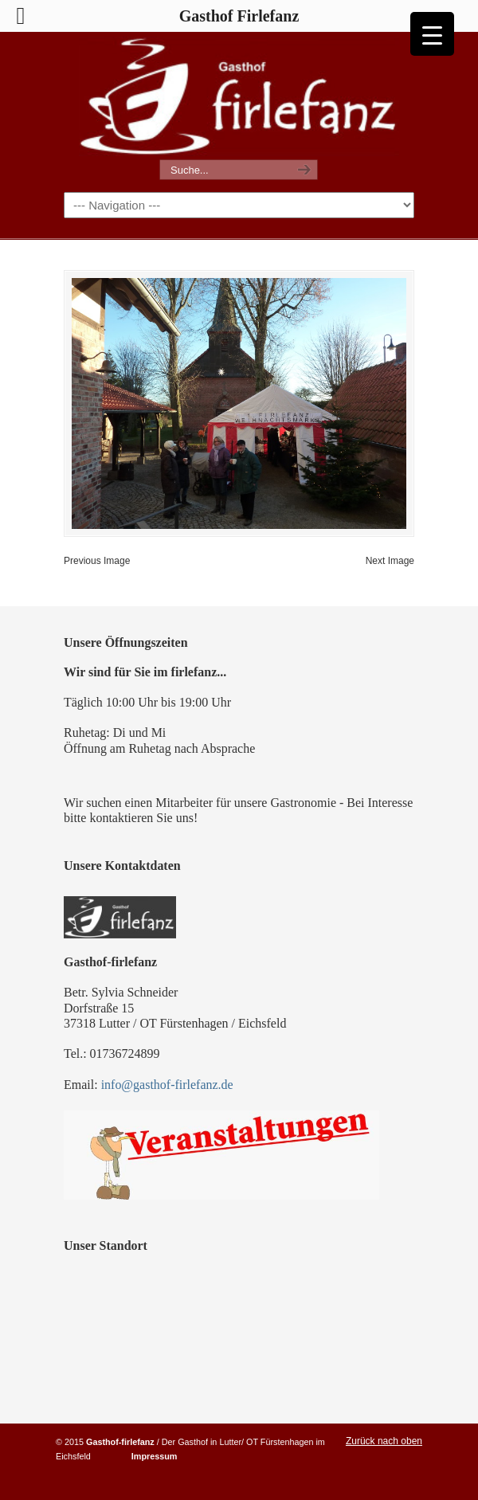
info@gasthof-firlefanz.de (167, 1084)
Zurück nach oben (384, 1441)
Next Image (390, 560)
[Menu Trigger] (432, 34)
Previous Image (97, 560)
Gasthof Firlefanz (239, 96)
